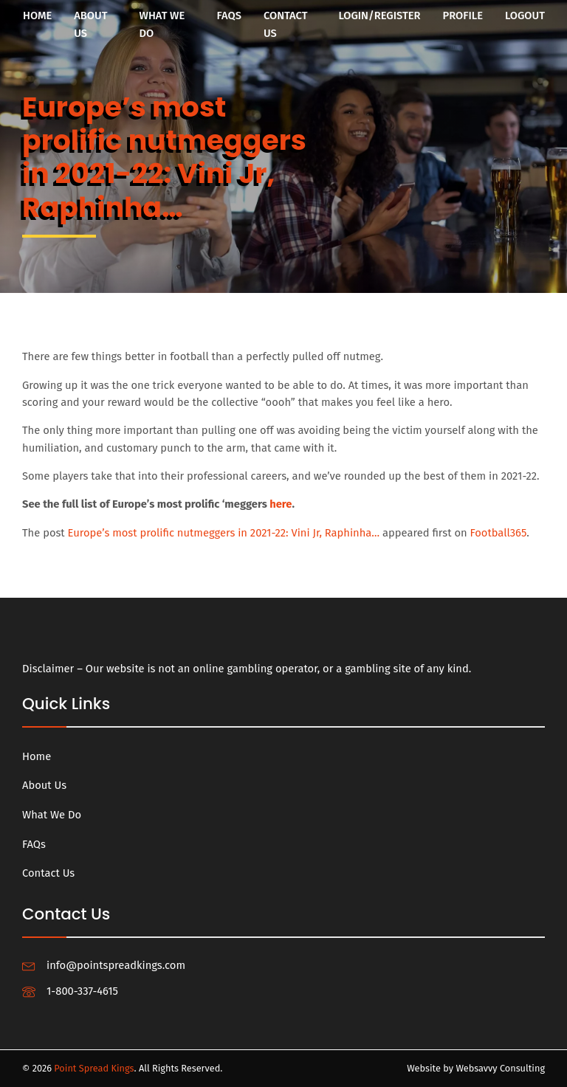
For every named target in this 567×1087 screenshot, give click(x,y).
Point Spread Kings (94, 1068)
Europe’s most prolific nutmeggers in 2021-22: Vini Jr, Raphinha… (224, 532)
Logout (525, 15)
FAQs (229, 15)
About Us (90, 24)
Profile (463, 15)
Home (37, 15)
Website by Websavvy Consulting (476, 1068)
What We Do (162, 24)
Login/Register (379, 15)
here (280, 504)
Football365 (498, 532)
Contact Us (286, 24)
